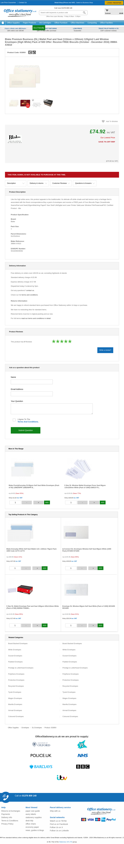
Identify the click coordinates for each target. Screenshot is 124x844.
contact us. (30, 290)
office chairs (31, 824)
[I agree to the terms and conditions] (14, 420)
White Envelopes (14, 650)
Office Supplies (13, 23)
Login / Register (114, 3)
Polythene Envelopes (16, 674)
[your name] (32, 382)
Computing (92, 23)
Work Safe (26, 28)
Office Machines (78, 23)
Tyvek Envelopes (14, 692)
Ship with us (55, 811)
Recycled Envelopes (16, 686)
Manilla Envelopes (15, 704)
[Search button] (84, 12)
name (13, 377)
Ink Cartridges (45, 23)
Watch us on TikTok (58, 821)
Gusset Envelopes (15, 656)
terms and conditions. (28, 422)
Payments (5, 814)
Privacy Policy (7, 824)
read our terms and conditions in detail (35, 318)
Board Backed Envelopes (18, 643)
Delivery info (6, 817)
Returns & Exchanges (10, 811)
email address (17, 389)
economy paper (32, 827)
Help (3, 807)
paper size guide (33, 811)
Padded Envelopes (15, 662)
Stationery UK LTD (65, 842)
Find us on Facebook (59, 824)
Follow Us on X (56, 827)
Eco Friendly (39, 28)
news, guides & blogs (35, 830)
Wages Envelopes (15, 698)
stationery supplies (34, 817)
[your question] (52, 408)
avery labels (31, 814)
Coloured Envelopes (16, 716)
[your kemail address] (32, 394)
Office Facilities (106, 23)
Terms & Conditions (9, 821)
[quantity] (15, 502)
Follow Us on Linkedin (59, 830)
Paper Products (29, 23)
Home (2, 22)
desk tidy (29, 821)
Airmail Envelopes (15, 710)
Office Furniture (61, 23)
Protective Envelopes (16, 680)
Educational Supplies (10, 28)
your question (17, 401)
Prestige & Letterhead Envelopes (20, 668)
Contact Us (23, 2)
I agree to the (28, 420)
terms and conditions (30, 295)
